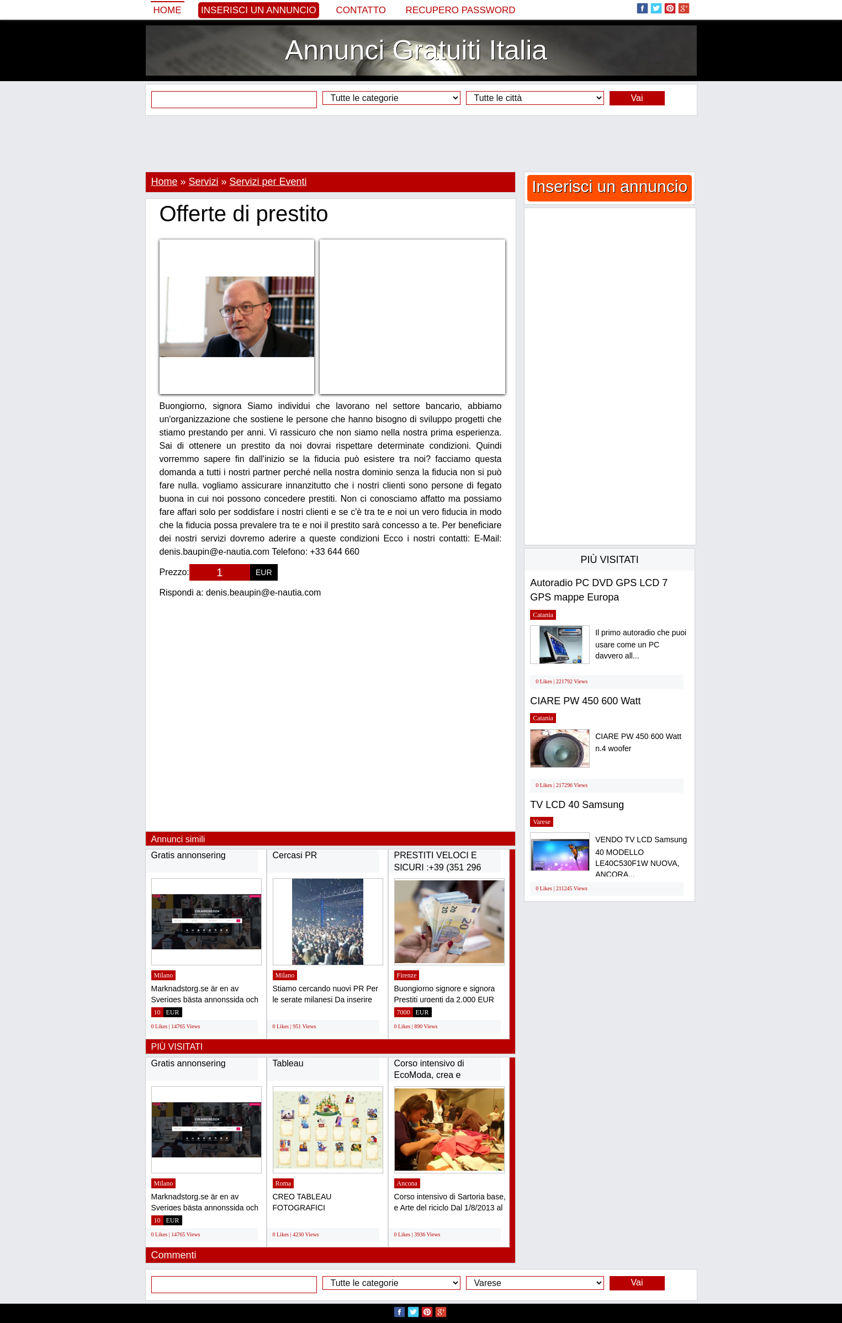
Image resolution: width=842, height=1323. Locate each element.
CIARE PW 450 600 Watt (585, 700)
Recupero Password (461, 10)
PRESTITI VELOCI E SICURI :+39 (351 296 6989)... (437, 867)
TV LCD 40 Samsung (577, 804)
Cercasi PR (295, 855)
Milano (163, 975)
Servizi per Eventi (268, 181)
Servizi (204, 181)
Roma (284, 1183)
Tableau (288, 1063)
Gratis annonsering (188, 855)
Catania (543, 615)
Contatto (361, 10)
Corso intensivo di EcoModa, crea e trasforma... (429, 1075)
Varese (541, 822)
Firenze (407, 975)
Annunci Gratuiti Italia (416, 50)
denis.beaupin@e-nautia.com (263, 592)
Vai (637, 98)
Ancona (407, 1183)
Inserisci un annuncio (258, 10)
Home (167, 10)
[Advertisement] (421, 143)
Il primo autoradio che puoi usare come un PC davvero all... (640, 644)
